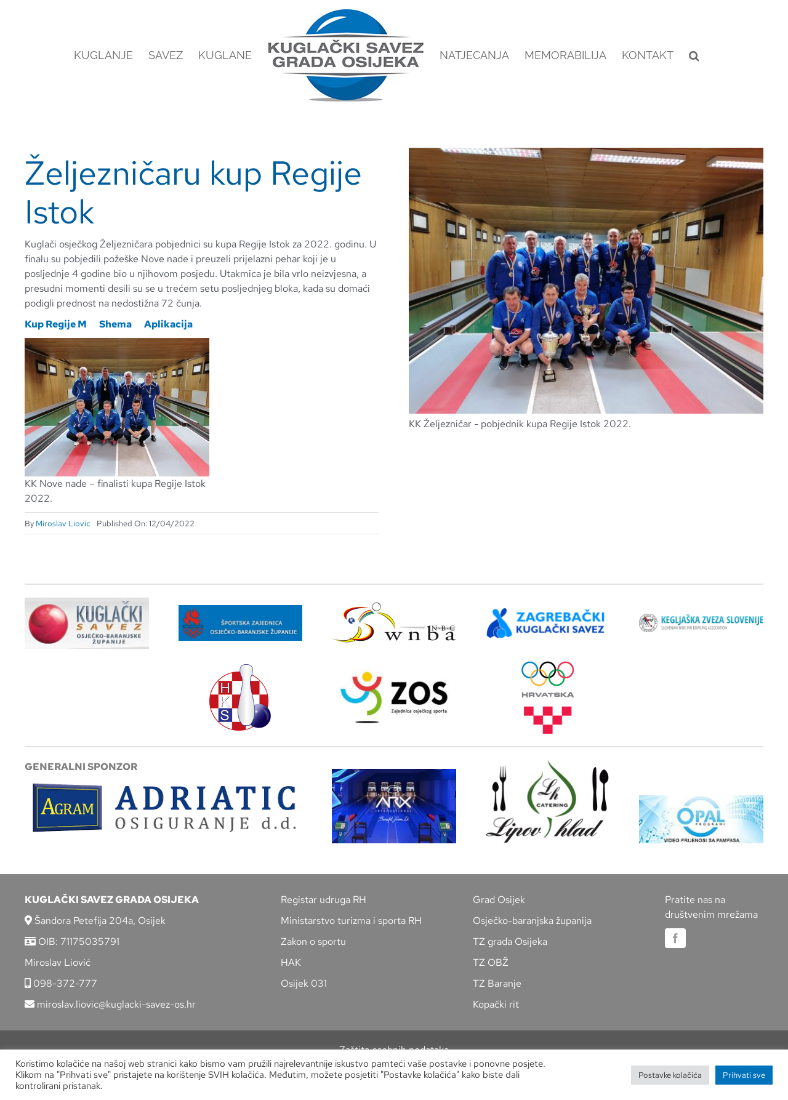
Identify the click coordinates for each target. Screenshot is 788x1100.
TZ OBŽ (491, 962)
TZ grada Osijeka (510, 941)
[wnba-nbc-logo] (394, 606)
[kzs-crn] (701, 618)
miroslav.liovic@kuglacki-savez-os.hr (110, 1004)
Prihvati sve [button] (744, 1075)
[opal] (701, 799)
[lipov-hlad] (548, 764)
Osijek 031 (304, 983)
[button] (694, 55)
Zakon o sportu (313, 941)
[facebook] (675, 938)
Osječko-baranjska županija (532, 920)
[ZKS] (548, 611)
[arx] (394, 773)
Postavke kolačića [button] (670, 1075)
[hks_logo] (240, 668)
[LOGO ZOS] (394, 673)
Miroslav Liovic (63, 523)
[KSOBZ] (87, 601)
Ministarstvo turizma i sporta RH (351, 920)
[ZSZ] (241, 609)
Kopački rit (496, 1004)
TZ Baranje (497, 983)
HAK (291, 962)
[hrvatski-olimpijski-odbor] (547, 665)
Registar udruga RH (323, 899)
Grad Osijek (499, 899)
